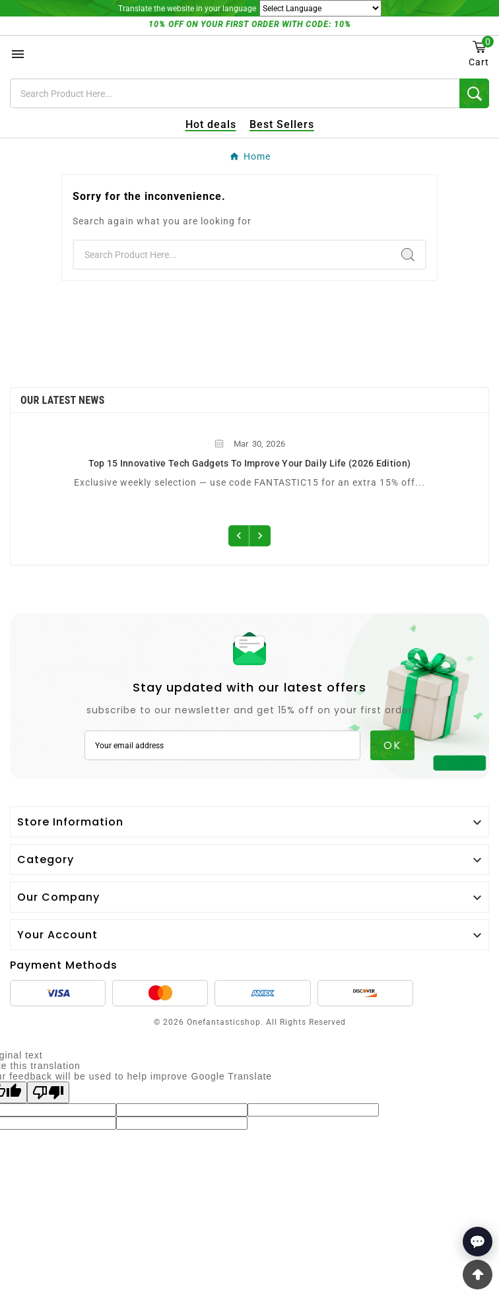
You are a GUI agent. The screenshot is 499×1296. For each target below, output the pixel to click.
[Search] (234, 93)
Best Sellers (281, 124)
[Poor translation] (48, 1092)
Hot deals (210, 124)
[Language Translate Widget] (320, 8)
